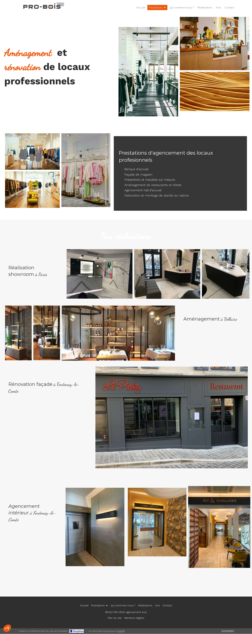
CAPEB (121, 631)
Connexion (227, 630)
